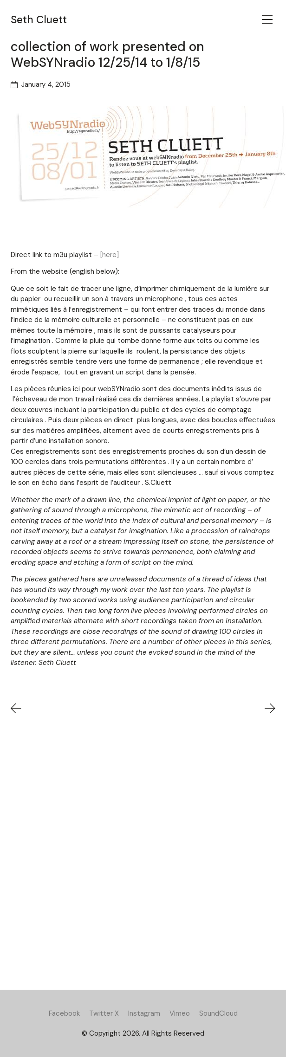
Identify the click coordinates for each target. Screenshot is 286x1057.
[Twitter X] (104, 1013)
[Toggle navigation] (267, 19)
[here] (109, 254)
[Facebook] (64, 1013)
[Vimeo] (179, 1013)
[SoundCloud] (218, 1013)
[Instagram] (144, 1013)
